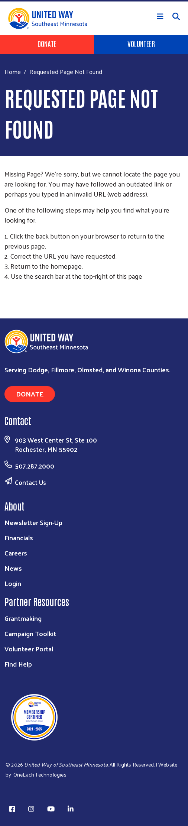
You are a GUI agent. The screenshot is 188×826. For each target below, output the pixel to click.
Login (12, 583)
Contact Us (30, 482)
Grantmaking (23, 618)
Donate (47, 43)
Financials (18, 537)
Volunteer (141, 43)
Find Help (18, 664)
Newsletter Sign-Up (33, 522)
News (13, 568)
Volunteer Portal (28, 648)
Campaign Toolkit (30, 633)
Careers (15, 552)
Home (12, 71)
